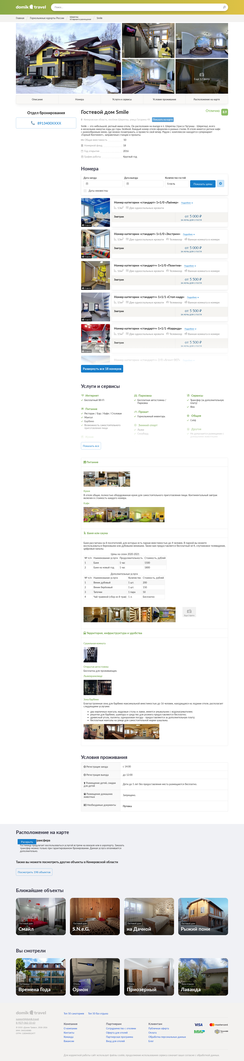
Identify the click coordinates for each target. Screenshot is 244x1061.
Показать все (97, 444)
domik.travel (31, 1009)
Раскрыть (27, 839)
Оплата (152, 1029)
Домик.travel (31, 6)
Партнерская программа (119, 1034)
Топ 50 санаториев (74, 1010)
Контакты (69, 1029)
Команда (68, 1034)
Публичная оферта (158, 1025)
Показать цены (203, 183)
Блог (151, 1038)
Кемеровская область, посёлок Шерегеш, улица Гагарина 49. (117, 119)
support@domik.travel (27, 1016)
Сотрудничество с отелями (121, 1025)
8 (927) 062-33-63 (25, 1020)
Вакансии (69, 1038)
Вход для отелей (115, 1038)
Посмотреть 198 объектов (39, 869)
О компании (70, 1025)
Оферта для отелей (117, 1029)
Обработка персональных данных (167, 1034)
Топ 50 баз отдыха (98, 1010)
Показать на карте (162, 119)
